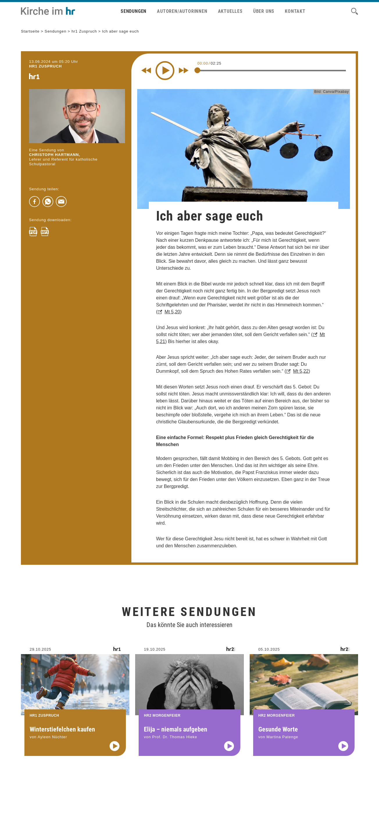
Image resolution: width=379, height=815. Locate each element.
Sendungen (133, 11)
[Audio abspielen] (114, 753)
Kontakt (295, 11)
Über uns (263, 11)
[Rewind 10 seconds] (146, 70)
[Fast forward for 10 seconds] (184, 70)
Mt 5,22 (300, 371)
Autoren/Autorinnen (182, 11)
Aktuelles (230, 11)
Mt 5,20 (172, 311)
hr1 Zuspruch (84, 31)
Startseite (30, 31)
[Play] (164, 70)
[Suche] (354, 11)
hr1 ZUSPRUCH (45, 66)
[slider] (197, 70)
